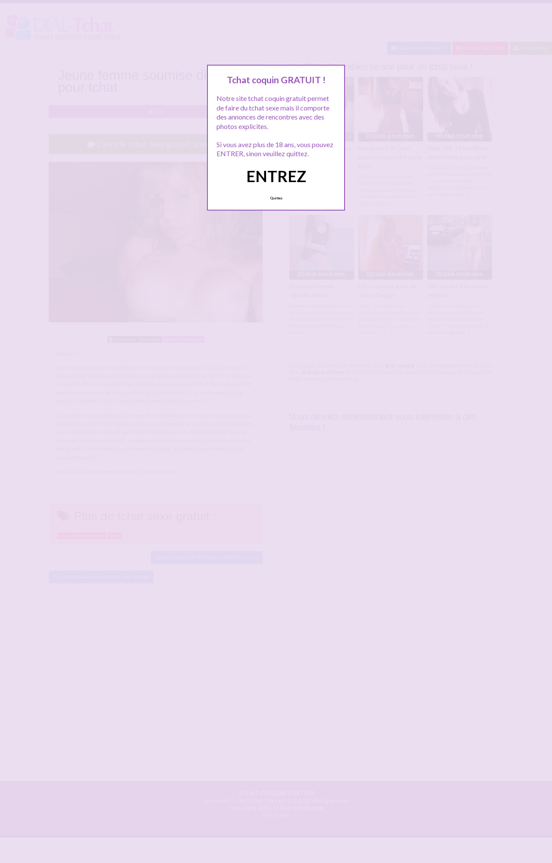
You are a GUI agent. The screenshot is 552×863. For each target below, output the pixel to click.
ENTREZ (276, 176)
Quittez (276, 198)
